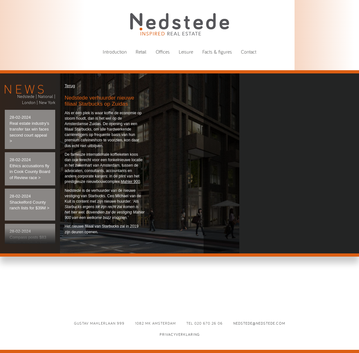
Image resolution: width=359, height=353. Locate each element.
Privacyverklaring (180, 334)
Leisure (186, 52)
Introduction (115, 52)
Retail (141, 52)
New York (47, 102)
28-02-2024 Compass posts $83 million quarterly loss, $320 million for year (29, 243)
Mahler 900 (130, 181)
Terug (70, 85)
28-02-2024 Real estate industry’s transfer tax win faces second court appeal (29, 129)
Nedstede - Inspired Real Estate (179, 24)
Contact (248, 52)
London (28, 102)
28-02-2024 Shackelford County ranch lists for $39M (29, 202)
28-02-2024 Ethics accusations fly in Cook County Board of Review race (30, 168)
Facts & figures (217, 52)
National (45, 96)
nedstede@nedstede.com (259, 323)
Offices (163, 52)
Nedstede (25, 96)
